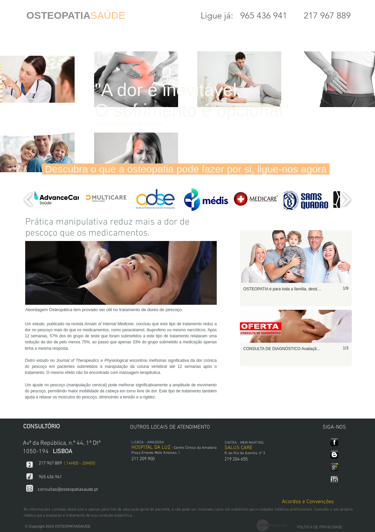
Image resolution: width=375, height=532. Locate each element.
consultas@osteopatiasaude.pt (68, 489)
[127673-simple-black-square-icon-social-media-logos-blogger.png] (334, 455)
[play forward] (345, 199)
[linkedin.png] (334, 479)
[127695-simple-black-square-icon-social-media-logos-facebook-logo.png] (334, 442)
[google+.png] (334, 467)
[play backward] (28, 199)
